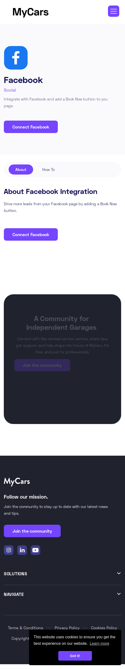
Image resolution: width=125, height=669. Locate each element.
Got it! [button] (75, 656)
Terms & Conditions (25, 628)
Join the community (32, 531)
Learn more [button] (99, 643)
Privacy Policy (67, 628)
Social (10, 90)
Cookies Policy (104, 628)
